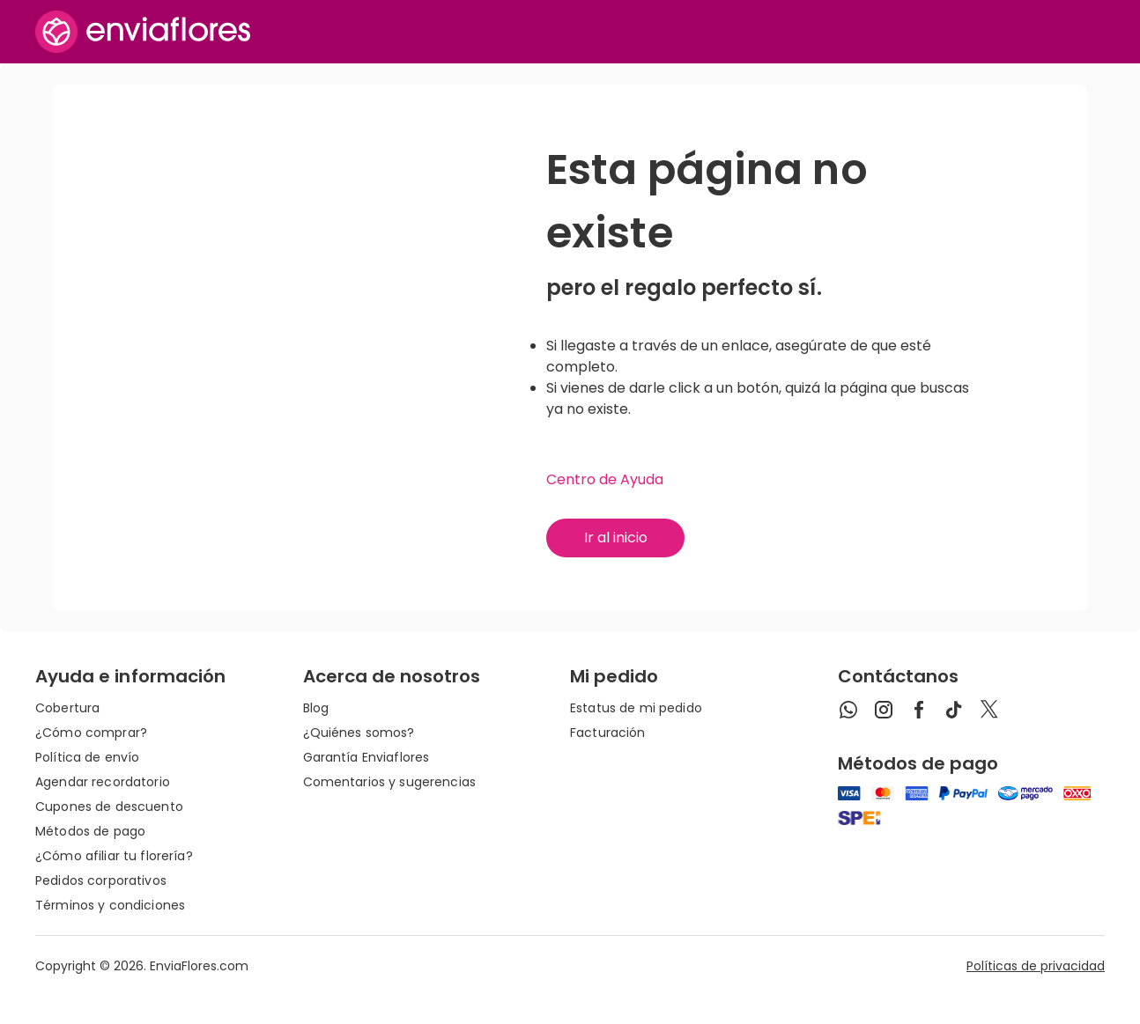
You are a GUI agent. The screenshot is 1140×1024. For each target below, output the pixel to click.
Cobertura (67, 708)
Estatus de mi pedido (636, 708)
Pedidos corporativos (101, 880)
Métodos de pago (90, 831)
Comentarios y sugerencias (390, 782)
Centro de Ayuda (604, 479)
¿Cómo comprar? (91, 732)
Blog (316, 708)
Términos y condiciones (110, 905)
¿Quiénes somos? (359, 732)
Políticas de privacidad (1035, 966)
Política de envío (87, 757)
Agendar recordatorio (102, 782)
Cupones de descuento (109, 806)
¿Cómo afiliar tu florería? (114, 856)
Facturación (608, 732)
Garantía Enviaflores (366, 757)
